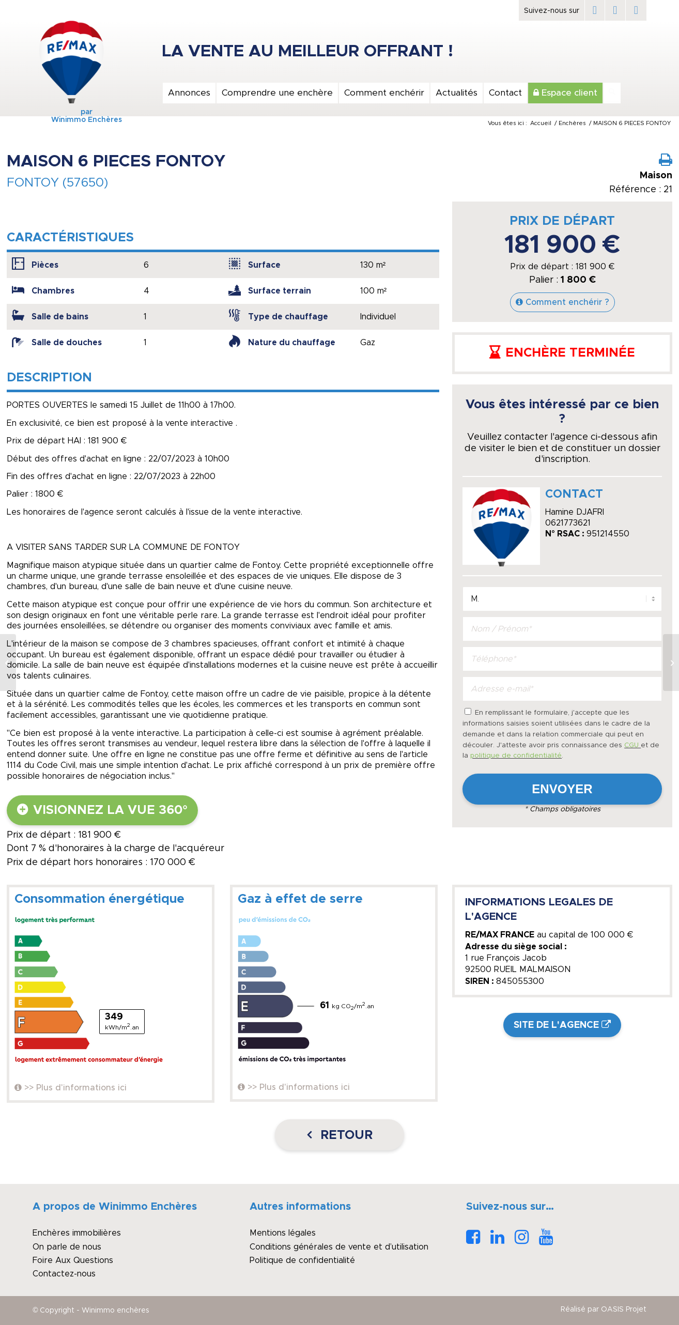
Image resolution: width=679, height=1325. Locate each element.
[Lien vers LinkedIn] (615, 10)
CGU (632, 745)
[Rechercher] (612, 93)
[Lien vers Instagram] (636, 10)
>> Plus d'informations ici (75, 1088)
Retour (345, 1135)
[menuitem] (188, 93)
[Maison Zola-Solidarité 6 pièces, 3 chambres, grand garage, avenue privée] (8, 662)
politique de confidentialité (516, 755)
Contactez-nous (64, 1274)
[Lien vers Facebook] (595, 10)
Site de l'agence (556, 1025)
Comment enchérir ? (567, 302)
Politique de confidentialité (302, 1260)
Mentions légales (283, 1233)
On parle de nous (67, 1247)
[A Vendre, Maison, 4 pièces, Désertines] (671, 662)
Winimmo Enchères (71, 120)
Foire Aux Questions (73, 1260)
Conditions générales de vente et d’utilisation (339, 1247)
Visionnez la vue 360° (110, 810)
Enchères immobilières (77, 1233)
